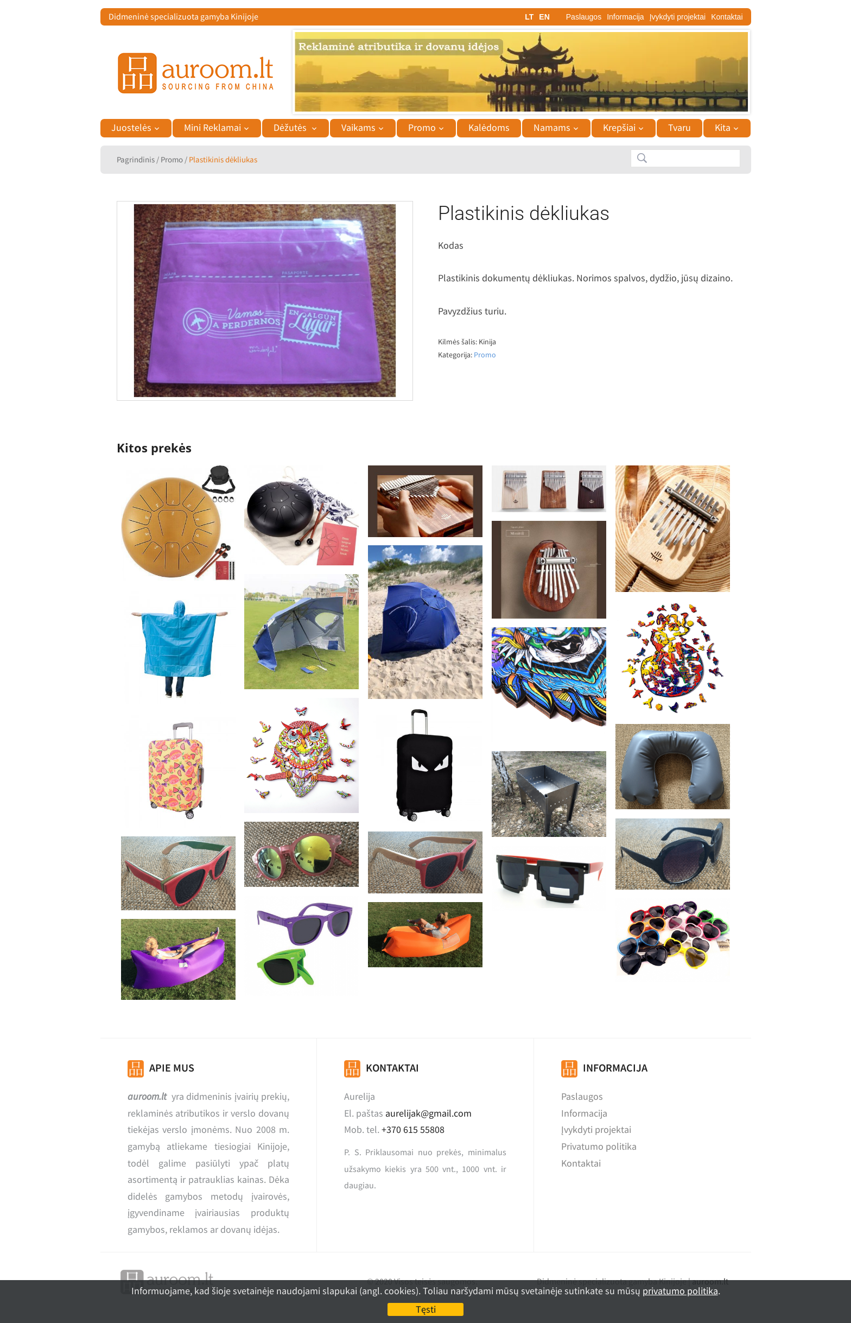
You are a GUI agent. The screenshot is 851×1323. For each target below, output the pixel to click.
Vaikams (358, 128)
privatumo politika (680, 1290)
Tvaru (679, 128)
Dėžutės (291, 128)
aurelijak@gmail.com (428, 1113)
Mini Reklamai (212, 128)
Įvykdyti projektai (678, 16)
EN (544, 16)
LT (529, 16)
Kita (723, 128)
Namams (552, 128)
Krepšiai (619, 128)
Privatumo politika (599, 1146)
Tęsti (426, 1309)
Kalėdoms (489, 128)
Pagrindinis (136, 159)
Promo (422, 128)
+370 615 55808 (413, 1129)
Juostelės (131, 128)
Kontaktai (726, 16)
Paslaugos (583, 16)
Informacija (625, 16)
